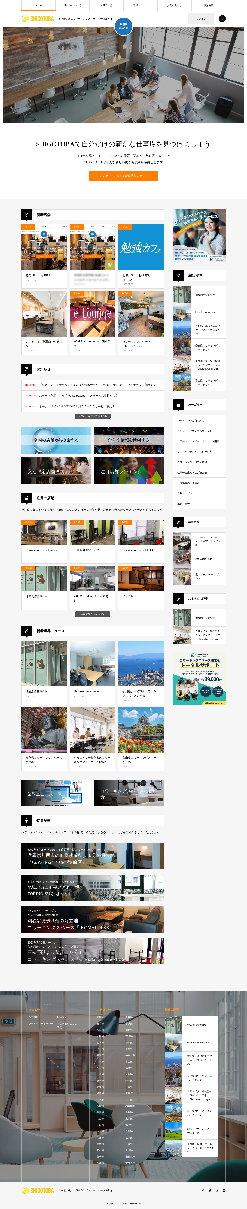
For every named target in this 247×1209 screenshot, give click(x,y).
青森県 (129, 1017)
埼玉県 (100, 1049)
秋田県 (100, 1030)
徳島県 (129, 1125)
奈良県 (100, 1106)
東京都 (100, 1055)
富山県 (129, 1061)
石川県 (100, 1068)
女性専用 (130, 1163)
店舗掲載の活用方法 (188, 482)
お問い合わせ (174, 5)
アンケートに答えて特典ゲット (194, 431)
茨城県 (129, 1036)
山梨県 (100, 1074)
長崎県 (129, 1144)
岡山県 (100, 1118)
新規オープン (184, 493)
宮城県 (129, 1023)
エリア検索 (106, 5)
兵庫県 (129, 1099)
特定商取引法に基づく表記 (69, 1025)
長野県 (129, 1074)
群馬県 (129, 1042)
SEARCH (222, 18)
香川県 (100, 1131)
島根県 (129, 1112)
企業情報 (33, 1017)
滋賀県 (100, 1093)
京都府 (129, 1093)
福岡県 (129, 1137)
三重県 (129, 1087)
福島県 (100, 1036)
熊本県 (100, 1150)
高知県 (100, 1137)
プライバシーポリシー (41, 1023)
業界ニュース (140, 5)
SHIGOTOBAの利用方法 (190, 420)
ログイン (201, 18)
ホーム (38, 5)
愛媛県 (129, 1131)
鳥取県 (100, 1112)
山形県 (129, 1030)
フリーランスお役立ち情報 (192, 462)
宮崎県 (100, 1156)
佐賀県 (100, 1144)
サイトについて (72, 5)
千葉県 (129, 1049)
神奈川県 (130, 1055)
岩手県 (100, 1023)
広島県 (129, 1118)
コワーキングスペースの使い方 (194, 451)
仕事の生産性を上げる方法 (192, 472)
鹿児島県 (130, 1156)
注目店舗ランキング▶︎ (92, 614)
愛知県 (100, 1087)
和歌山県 (130, 1106)
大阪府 (100, 1099)
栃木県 (100, 1042)
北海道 (100, 1017)
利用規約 (62, 1017)
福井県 (129, 1068)
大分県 (129, 1150)
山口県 (100, 1125)
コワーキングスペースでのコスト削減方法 (198, 443)
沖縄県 (100, 1163)
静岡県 (129, 1080)
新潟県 (100, 1061)
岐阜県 (100, 1080)
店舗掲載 (209, 5)
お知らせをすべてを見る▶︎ (93, 416)
